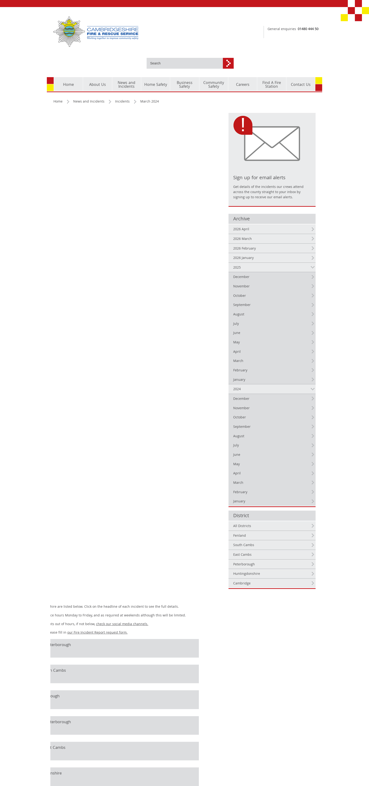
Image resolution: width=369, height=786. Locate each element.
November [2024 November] (268, 383)
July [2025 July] (262, 299)
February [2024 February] (267, 467)
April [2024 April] (263, 448)
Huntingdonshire (273, 549)
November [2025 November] (268, 261)
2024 (263, 364)
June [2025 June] (263, 308)
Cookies (60, 760)
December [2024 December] (268, 374)
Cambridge (268, 558)
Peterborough (270, 539)
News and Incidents (89, 79)
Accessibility (63, 774)
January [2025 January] (266, 354)
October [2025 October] (266, 271)
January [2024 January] (266, 476)
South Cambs (270, 520)
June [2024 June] (263, 430)
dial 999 (293, 35)
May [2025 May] (263, 317)
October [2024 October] (266, 392)
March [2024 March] (265, 457)
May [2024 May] (263, 439)
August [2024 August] (265, 411)
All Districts (269, 501)
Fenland (266, 510)
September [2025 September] (268, 280)
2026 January (270, 233)
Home (58, 79)
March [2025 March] (265, 336)
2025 (263, 242)
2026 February (271, 223)
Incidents (123, 79)
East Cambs (269, 529)
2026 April (268, 204)
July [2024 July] (262, 420)
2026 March (269, 214)
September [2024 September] (268, 402)
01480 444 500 (300, 29)
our (156, 128)
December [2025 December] (268, 252)
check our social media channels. (181, 120)
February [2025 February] (267, 345)
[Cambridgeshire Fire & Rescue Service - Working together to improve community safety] (117, 31)
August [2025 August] (265, 289)
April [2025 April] (263, 326)
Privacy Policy (64, 767)
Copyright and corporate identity (68, 751)
